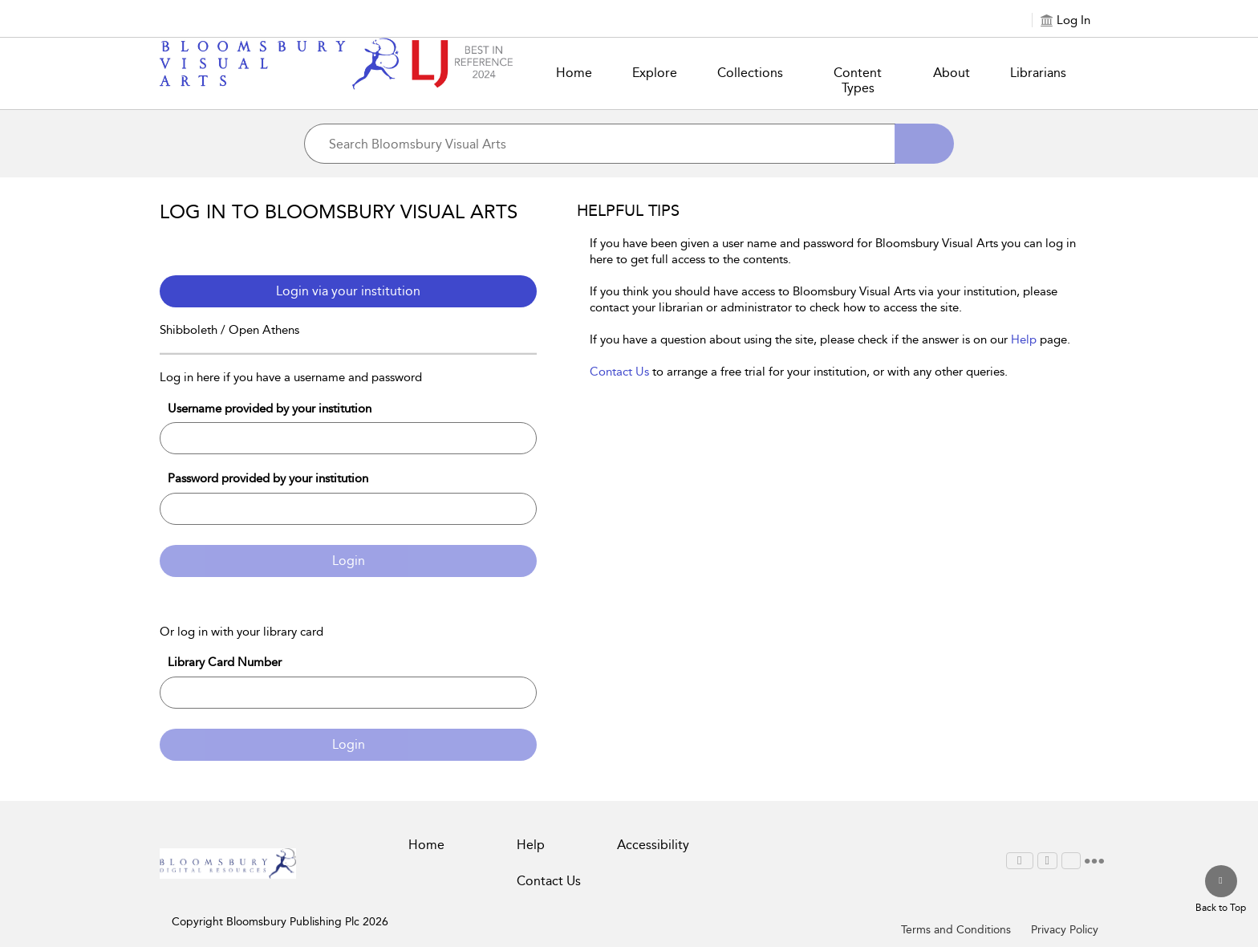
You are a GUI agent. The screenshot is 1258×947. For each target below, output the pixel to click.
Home (574, 72)
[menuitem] (1019, 860)
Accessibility (653, 844)
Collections (750, 72)
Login (348, 560)
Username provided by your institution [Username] (269, 408)
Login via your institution (348, 291)
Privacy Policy (1064, 930)
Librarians (1038, 72)
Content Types (858, 80)
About (951, 72)
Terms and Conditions (956, 930)
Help (1024, 339)
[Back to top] (1220, 890)
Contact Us (619, 371)
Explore (654, 72)
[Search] (924, 144)
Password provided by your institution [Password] (268, 478)
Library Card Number (225, 662)
